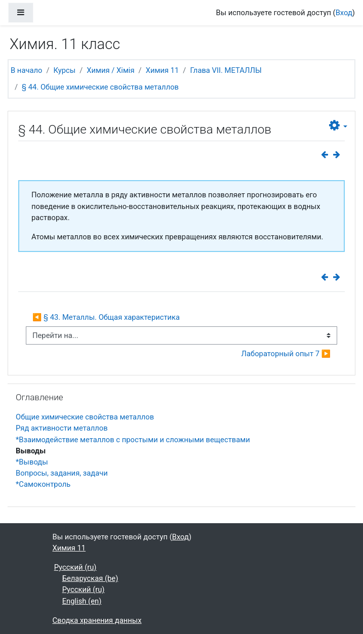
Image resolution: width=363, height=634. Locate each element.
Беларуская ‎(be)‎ (90, 578)
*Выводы (32, 462)
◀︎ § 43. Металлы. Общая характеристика (106, 317)
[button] (338, 126)
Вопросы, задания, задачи (62, 473)
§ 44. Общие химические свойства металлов (100, 87)
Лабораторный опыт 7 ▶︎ (286, 353)
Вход (344, 12)
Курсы (65, 70)
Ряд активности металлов (62, 428)
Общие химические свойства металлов (85, 416)
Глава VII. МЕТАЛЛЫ (225, 70)
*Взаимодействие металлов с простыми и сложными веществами (133, 439)
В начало (26, 70)
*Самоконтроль (43, 484)
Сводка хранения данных (97, 620)
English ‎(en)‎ (82, 601)
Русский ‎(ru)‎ (75, 567)
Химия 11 (162, 70)
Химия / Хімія (110, 70)
